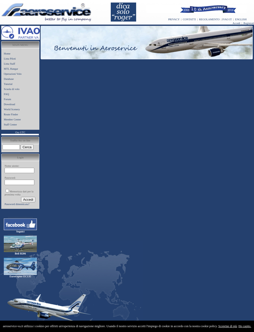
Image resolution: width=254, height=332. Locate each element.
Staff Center (10, 124)
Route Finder (11, 114)
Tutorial (8, 84)
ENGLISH (241, 19)
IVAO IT (227, 19)
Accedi (236, 23)
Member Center (12, 119)
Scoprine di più (227, 326)
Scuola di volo (12, 89)
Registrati (249, 23)
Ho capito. (245, 326)
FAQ (6, 94)
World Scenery (12, 109)
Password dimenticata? (17, 204)
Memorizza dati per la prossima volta (19, 193)
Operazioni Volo (13, 73)
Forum (7, 99)
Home (7, 53)
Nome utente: (12, 165)
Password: (10, 177)
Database (9, 79)
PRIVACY (174, 19)
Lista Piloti (10, 58)
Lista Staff (9, 63)
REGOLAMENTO (209, 19)
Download (9, 104)
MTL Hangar (11, 68)
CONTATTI (189, 19)
